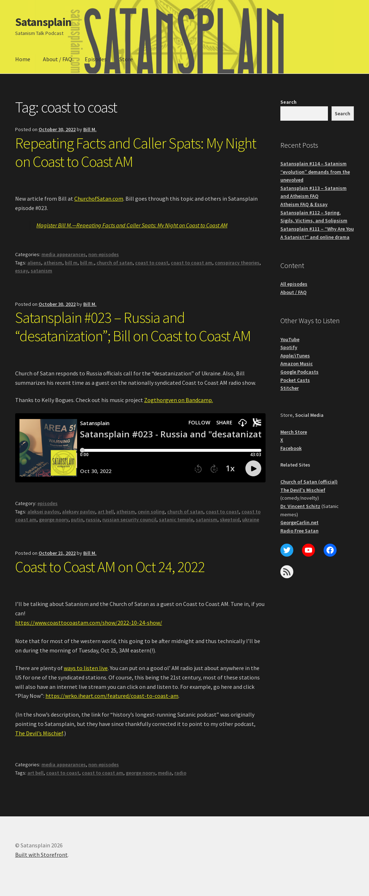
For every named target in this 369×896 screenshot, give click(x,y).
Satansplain (43, 22)
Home (22, 59)
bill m (71, 262)
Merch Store (293, 432)
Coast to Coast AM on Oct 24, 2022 (110, 566)
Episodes (96, 59)
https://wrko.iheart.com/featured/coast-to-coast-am (111, 695)
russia (93, 519)
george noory (53, 519)
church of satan (115, 262)
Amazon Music (296, 363)
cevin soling (151, 511)
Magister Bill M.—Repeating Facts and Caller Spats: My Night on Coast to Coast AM (131, 225)
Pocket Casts (295, 380)
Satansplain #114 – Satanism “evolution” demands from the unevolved (315, 171)
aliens (34, 262)
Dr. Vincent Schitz (300, 506)
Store (126, 59)
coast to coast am (191, 262)
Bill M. (90, 129)
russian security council (129, 519)
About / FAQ (57, 59)
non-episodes (103, 254)
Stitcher (289, 388)
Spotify (288, 347)
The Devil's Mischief (302, 490)
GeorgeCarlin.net (299, 522)
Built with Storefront (41, 854)
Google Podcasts (299, 372)
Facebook (291, 448)
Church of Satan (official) (309, 481)
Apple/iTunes (295, 355)
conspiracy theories (237, 262)
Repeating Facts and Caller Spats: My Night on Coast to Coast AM (135, 152)
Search (288, 102)
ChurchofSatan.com (98, 198)
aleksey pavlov (78, 511)
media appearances (63, 254)
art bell (106, 511)
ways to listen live (86, 668)
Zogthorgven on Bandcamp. (178, 400)
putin (77, 519)
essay (21, 270)
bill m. (87, 262)
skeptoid (230, 519)
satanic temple (176, 519)
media (165, 773)
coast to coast (151, 262)
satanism (41, 270)
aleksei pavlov (43, 511)
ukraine (250, 519)
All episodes (293, 284)
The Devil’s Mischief (39, 733)
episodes (47, 503)
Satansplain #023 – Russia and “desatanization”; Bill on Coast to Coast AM (133, 326)
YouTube (289, 339)
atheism (53, 262)
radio (180, 773)
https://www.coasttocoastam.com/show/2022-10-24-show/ (88, 622)
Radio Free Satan (299, 530)
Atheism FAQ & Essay (304, 204)
